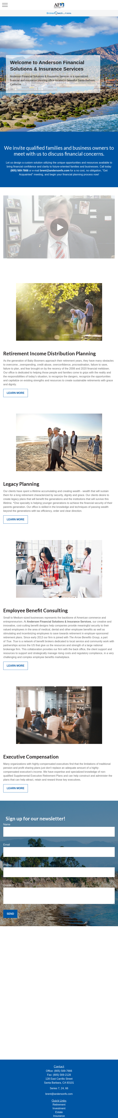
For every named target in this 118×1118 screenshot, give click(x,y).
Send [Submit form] (10, 913)
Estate (59, 1112)
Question (8, 885)
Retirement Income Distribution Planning (49, 353)
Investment (59, 1108)
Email (6, 844)
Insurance (59, 1116)
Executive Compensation (31, 757)
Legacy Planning (21, 484)
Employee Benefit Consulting (35, 610)
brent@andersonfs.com (59, 1094)
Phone (7, 865)
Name (6, 824)
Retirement (59, 1104)
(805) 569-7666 (63, 1070)
